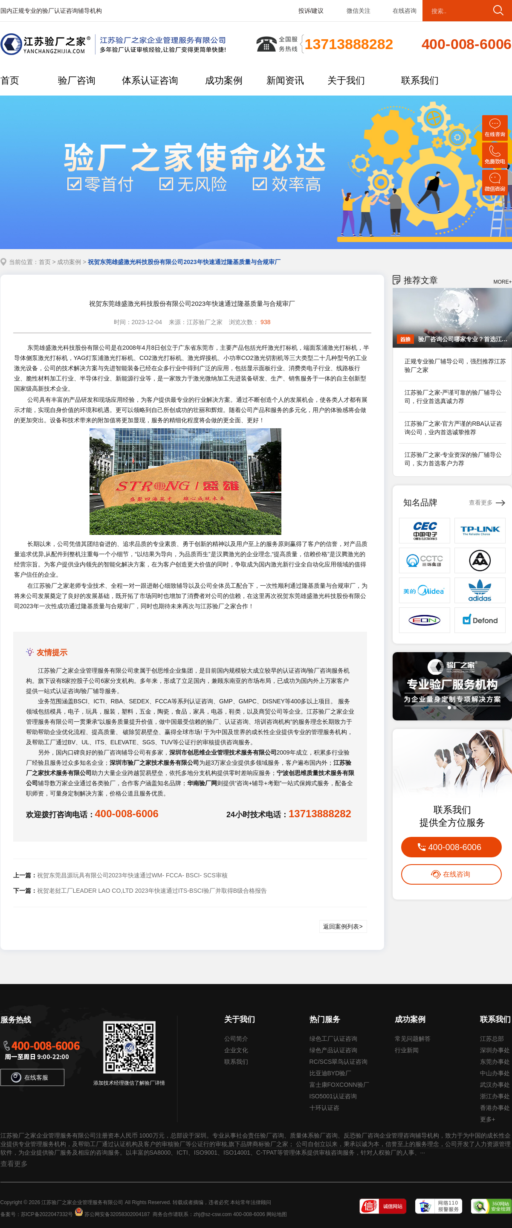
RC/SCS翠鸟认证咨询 (339, 1061)
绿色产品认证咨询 (333, 1050)
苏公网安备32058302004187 (117, 1214)
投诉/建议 (311, 10)
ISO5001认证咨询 (333, 1096)
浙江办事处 (495, 1096)
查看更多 (481, 502)
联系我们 (420, 80)
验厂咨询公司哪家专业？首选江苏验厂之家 (463, 339)
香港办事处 (495, 1107)
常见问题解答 (413, 1038)
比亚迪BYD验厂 (331, 1073)
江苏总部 (492, 1038)
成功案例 (224, 80)
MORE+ (502, 282)
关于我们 (346, 80)
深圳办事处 (495, 1050)
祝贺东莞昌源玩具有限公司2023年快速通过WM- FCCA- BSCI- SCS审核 (132, 875)
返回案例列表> (342, 926)
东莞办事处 (495, 1061)
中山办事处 (495, 1073)
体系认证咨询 (150, 80)
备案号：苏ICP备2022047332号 (36, 1214)
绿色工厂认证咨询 (333, 1038)
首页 (9, 80)
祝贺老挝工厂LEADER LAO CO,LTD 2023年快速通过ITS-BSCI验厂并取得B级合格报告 (152, 890)
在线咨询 (405, 10)
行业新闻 (407, 1050)
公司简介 (236, 1038)
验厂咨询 (76, 80)
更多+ (487, 1119)
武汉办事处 (495, 1084)
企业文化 (236, 1050)
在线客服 (29, 1077)
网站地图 (276, 1214)
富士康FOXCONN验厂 (339, 1084)
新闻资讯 (285, 80)
